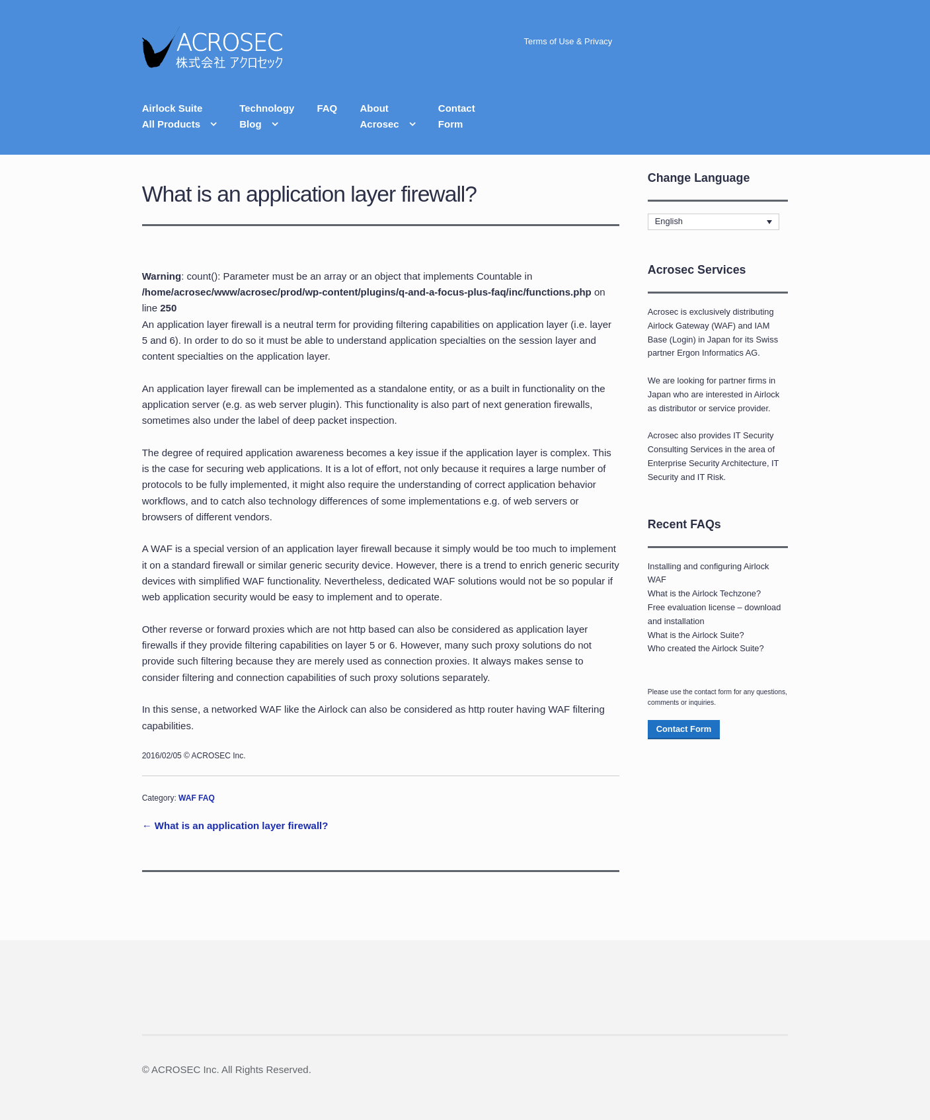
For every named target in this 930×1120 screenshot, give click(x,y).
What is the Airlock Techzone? (704, 593)
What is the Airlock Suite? (696, 635)
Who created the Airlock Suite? (706, 648)
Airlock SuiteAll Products (172, 116)
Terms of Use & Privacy (568, 41)
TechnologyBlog (266, 116)
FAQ (327, 108)
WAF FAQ (196, 798)
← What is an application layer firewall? (235, 825)
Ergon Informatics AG (717, 353)
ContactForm (456, 116)
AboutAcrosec (379, 116)
